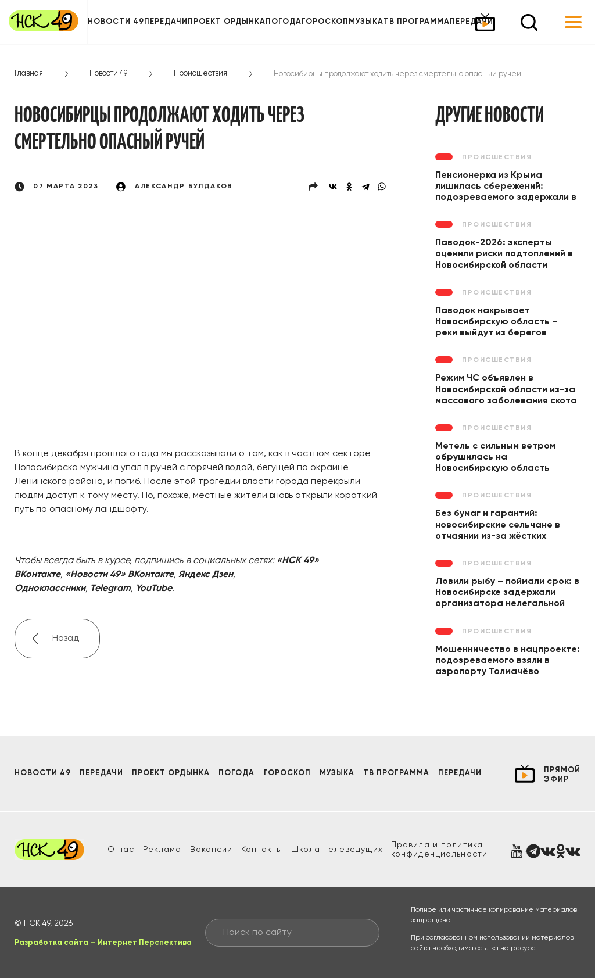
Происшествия (200, 73)
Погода (284, 22)
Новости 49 (116, 22)
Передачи (166, 22)
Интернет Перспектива (145, 943)
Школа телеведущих (337, 850)
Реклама (162, 850)
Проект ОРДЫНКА (227, 22)
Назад (65, 638)
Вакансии (211, 850)
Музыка (366, 22)
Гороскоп (325, 22)
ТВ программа (416, 22)
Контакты (262, 850)
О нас (121, 850)
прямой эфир (562, 774)
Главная (29, 73)
